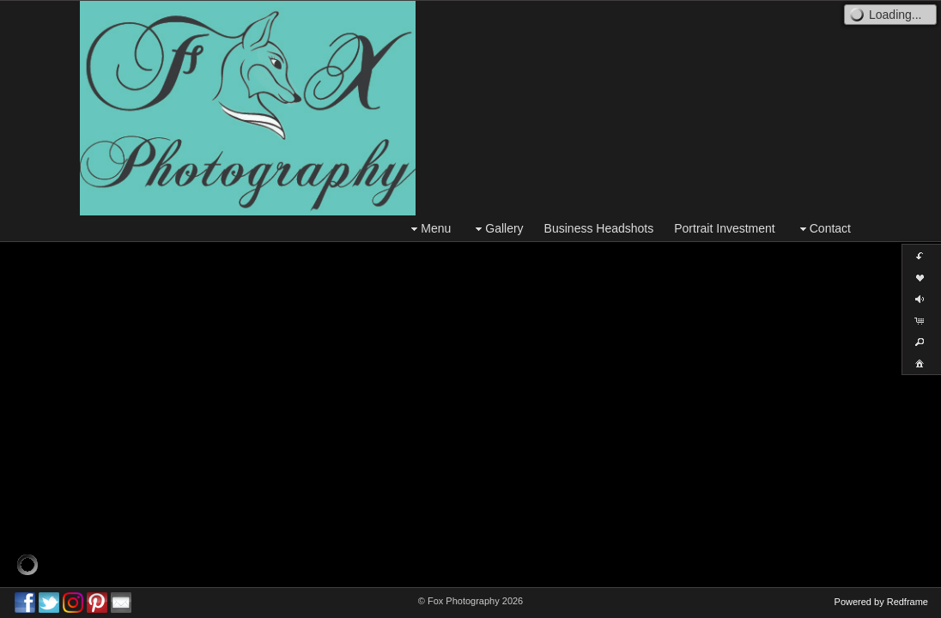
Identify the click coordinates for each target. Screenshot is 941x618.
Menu (429, 228)
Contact (823, 228)
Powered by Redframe (881, 602)
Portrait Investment (724, 228)
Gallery (497, 228)
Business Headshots (599, 228)
